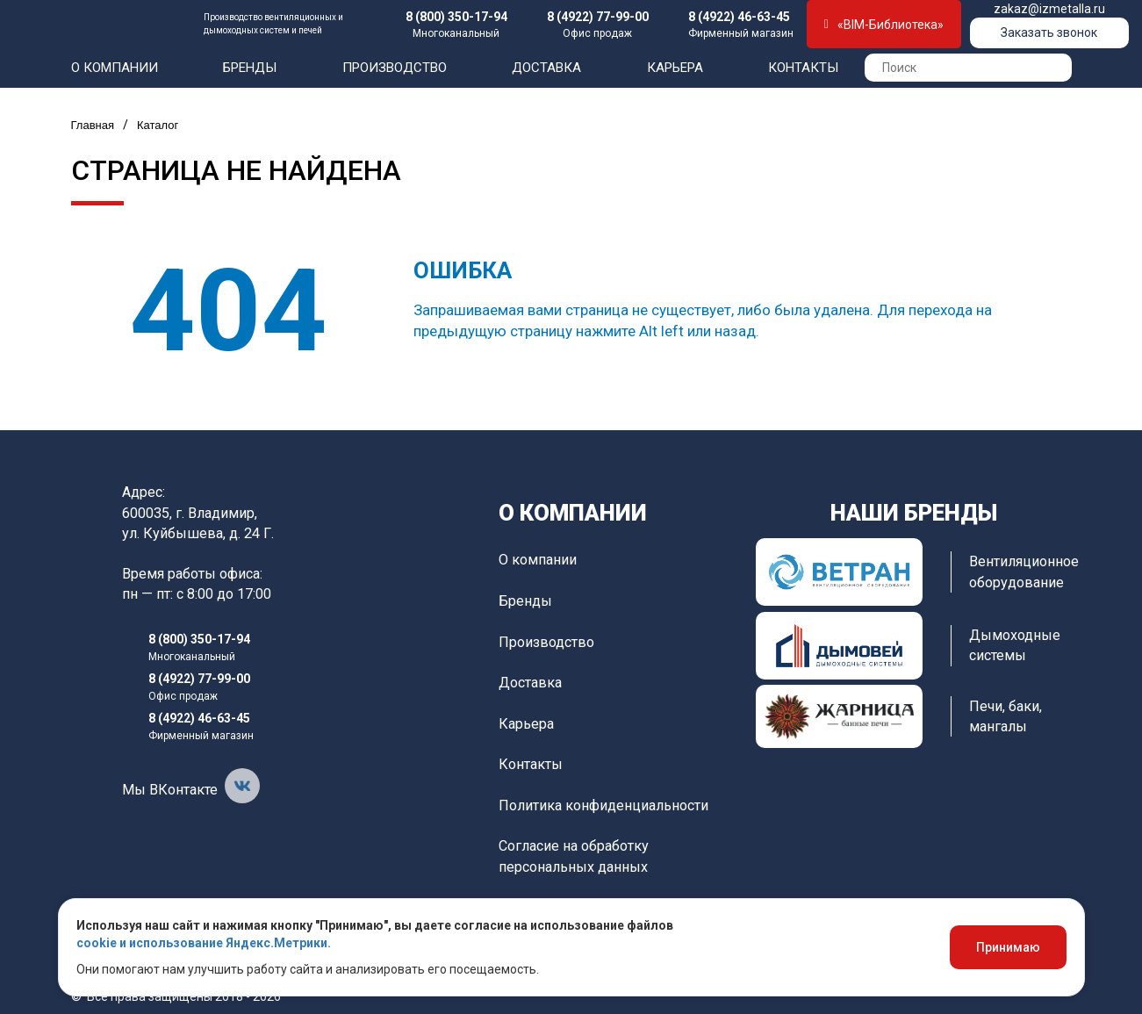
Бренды (250, 68)
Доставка (546, 68)
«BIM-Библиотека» (884, 25)
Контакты (803, 68)
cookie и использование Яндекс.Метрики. (203, 943)
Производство (394, 68)
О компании (114, 68)
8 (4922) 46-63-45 (739, 17)
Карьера (675, 68)
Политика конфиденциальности (603, 805)
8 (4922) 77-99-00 (598, 17)
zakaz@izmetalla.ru (1049, 9)
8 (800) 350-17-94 (456, 17)
